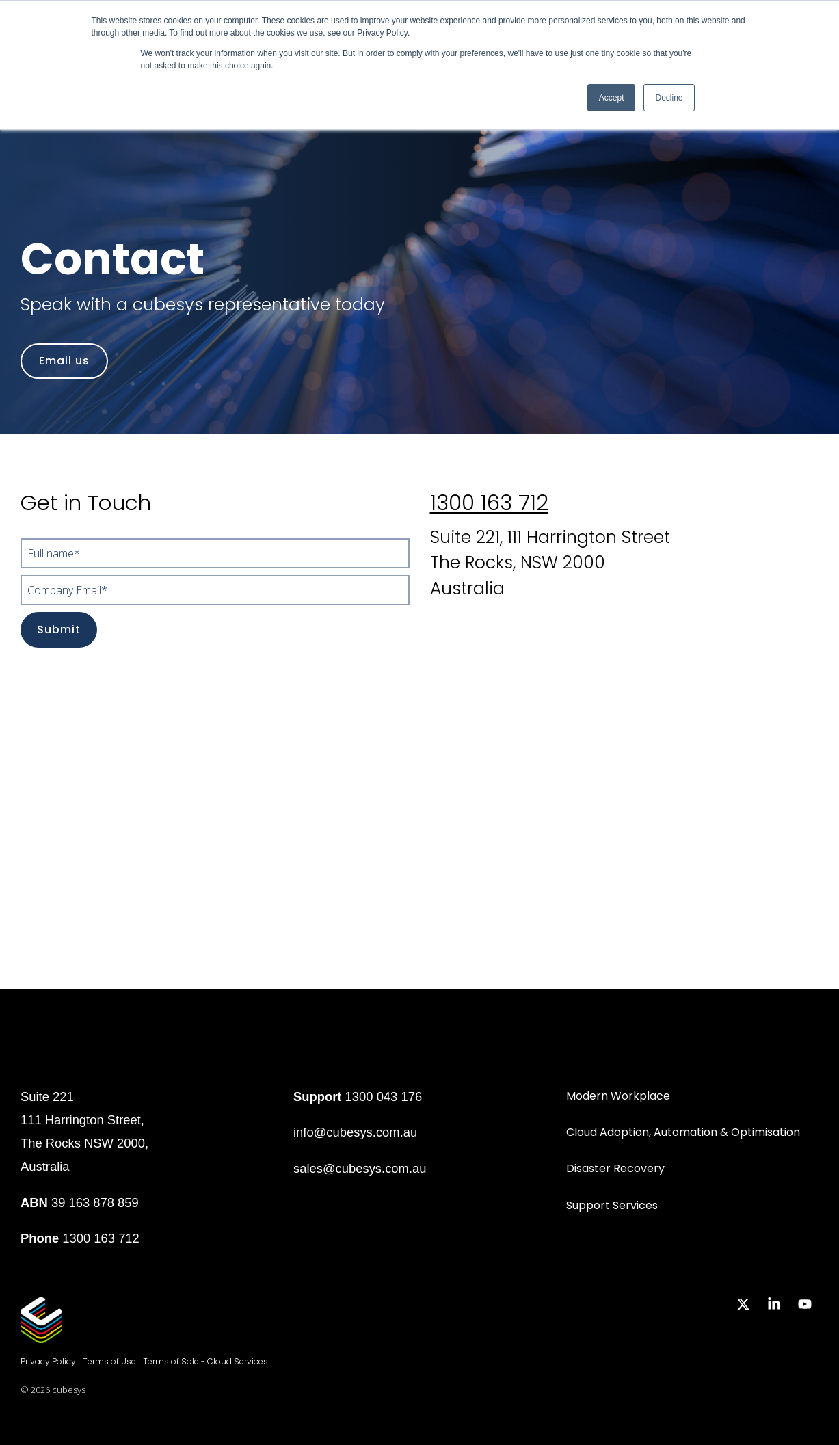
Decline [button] (668, 98)
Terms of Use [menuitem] (109, 1361)
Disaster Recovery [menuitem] (615, 1168)
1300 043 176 (384, 1096)
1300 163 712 (489, 503)
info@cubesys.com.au (355, 1132)
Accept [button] (611, 98)
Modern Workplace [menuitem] (618, 1096)
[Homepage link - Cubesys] (41, 1335)
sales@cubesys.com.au (360, 1168)
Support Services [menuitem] (612, 1205)
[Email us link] (64, 361)
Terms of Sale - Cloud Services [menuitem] (205, 1361)
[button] (745, 1305)
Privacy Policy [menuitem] (48, 1361)
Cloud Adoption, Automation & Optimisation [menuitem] (683, 1132)
